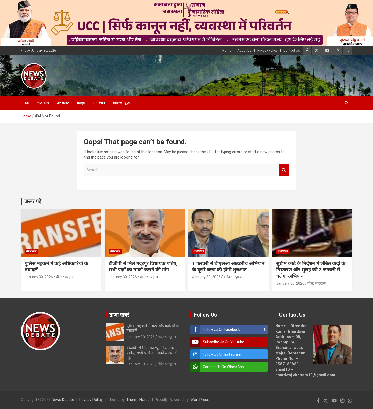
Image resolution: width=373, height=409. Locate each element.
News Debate (63, 399)
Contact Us (291, 50)
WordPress (199, 399)
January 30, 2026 (39, 277)
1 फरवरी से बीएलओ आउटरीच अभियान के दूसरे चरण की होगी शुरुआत (228, 267)
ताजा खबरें (119, 315)
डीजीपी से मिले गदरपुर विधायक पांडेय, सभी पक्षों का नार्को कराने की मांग (143, 267)
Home (226, 50)
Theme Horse (138, 399)
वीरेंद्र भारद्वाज (65, 277)
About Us (244, 50)
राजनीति (43, 103)
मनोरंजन (99, 103)
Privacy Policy (267, 50)
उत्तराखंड (63, 103)
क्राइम (81, 103)
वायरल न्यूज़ (121, 103)
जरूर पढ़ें (32, 201)
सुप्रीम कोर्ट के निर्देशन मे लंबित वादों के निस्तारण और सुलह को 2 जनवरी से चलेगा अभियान (310, 270)
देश (27, 103)
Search (284, 170)
